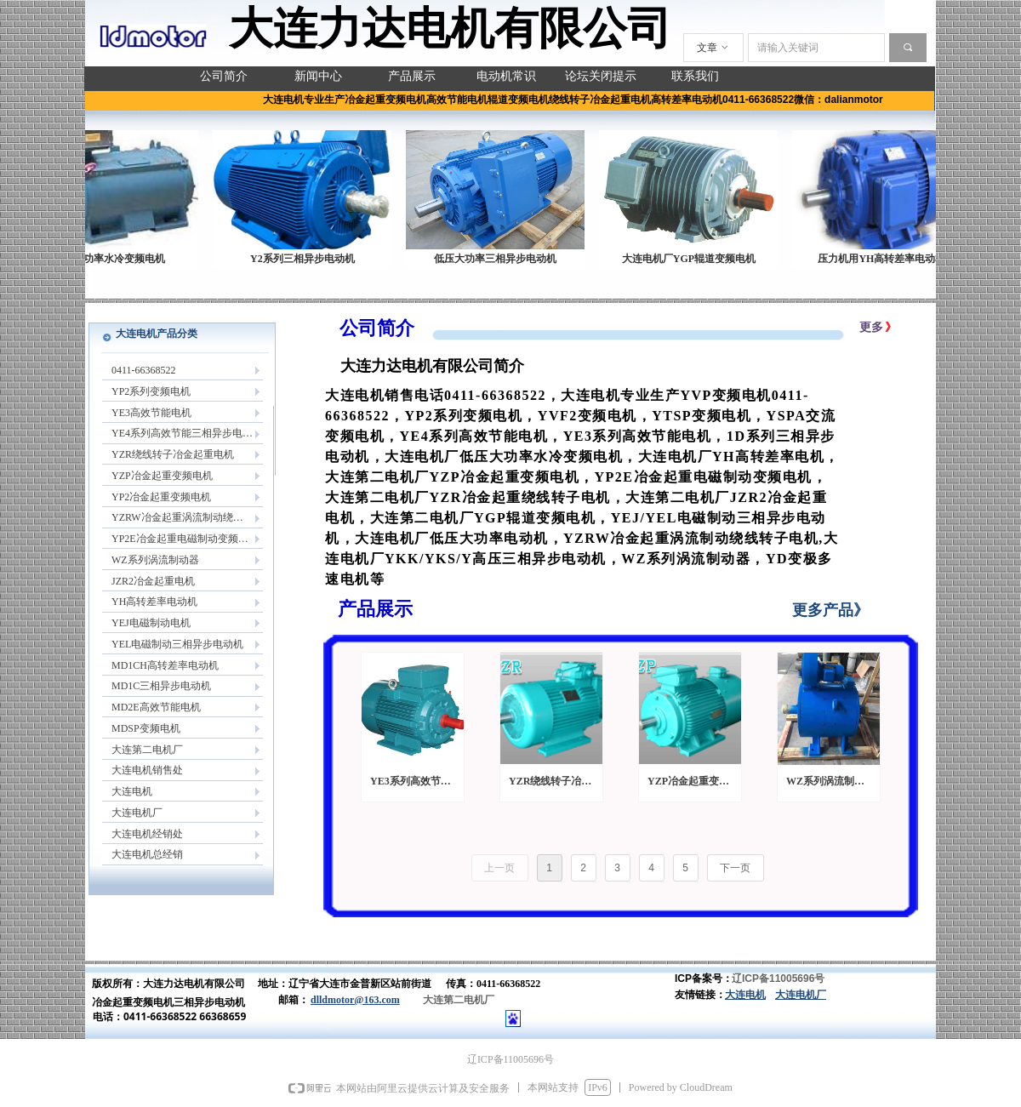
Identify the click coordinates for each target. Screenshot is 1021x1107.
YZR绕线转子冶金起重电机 (172, 454)
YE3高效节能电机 (151, 413)
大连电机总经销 (147, 854)
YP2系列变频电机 (151, 391)
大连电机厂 (137, 813)
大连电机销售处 (147, 770)
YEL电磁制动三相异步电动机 (177, 644)
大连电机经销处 (147, 834)
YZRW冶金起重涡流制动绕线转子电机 (187, 517)
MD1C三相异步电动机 (161, 686)
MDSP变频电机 (145, 728)
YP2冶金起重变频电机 (161, 497)
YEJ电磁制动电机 (151, 623)
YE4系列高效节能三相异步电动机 (187, 433)
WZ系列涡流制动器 (155, 560)
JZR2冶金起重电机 (153, 581)
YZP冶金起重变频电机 (162, 476)
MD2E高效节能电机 (156, 707)
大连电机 (131, 791)
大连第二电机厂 (147, 750)
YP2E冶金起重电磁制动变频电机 (185, 539)
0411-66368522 (143, 370)
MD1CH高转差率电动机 (165, 665)
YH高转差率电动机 (154, 602)
